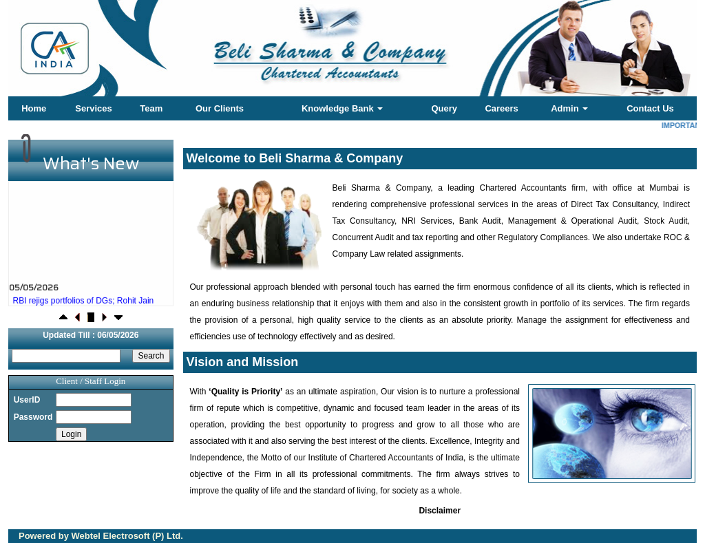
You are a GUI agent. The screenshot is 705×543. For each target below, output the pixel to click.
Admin (569, 108)
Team (151, 108)
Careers (501, 108)
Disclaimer (440, 510)
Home (33, 108)
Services (93, 108)
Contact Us (650, 108)
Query (444, 108)
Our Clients (220, 108)
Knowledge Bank (342, 108)
